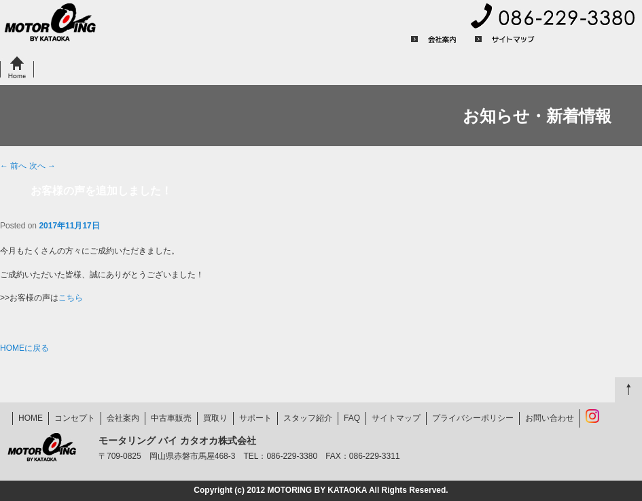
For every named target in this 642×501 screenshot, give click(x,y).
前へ (13, 166)
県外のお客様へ (276, 68)
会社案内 (434, 39)
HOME (17, 68)
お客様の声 (412, 68)
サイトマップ (505, 39)
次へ (42, 166)
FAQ (541, 68)
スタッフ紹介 (307, 418)
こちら (70, 298)
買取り (202, 68)
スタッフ (482, 68)
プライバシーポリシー (595, 39)
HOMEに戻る (24, 348)
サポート (350, 68)
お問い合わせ (603, 68)
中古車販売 (137, 68)
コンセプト (68, 68)
